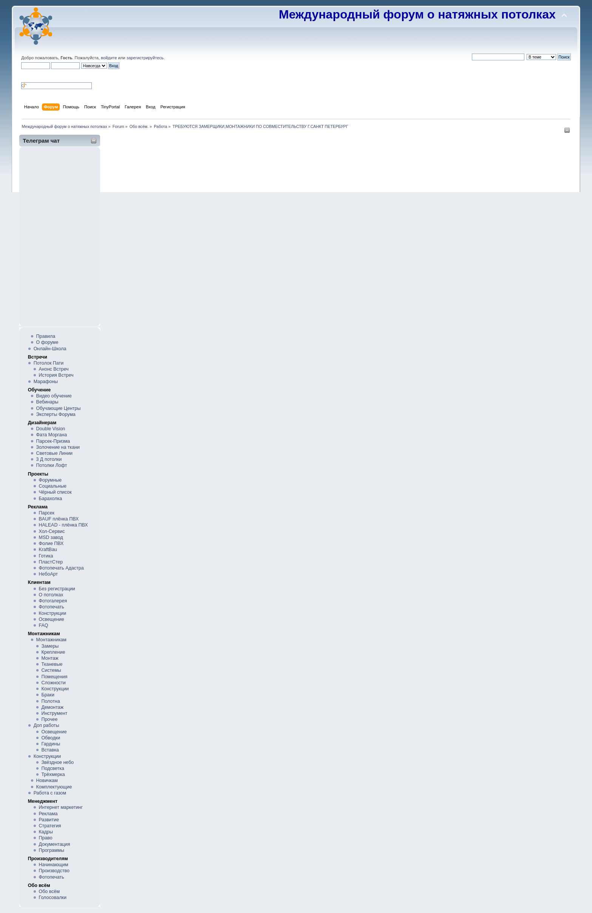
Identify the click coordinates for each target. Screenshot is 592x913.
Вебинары (47, 402)
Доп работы (46, 725)
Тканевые (51, 664)
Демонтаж (52, 707)
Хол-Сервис (52, 531)
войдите (109, 57)
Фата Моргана (51, 434)
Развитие (49, 819)
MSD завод (51, 537)
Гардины (50, 744)
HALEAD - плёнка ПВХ (63, 525)
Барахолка (50, 498)
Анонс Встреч (54, 369)
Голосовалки (52, 897)
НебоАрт (48, 574)
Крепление (53, 652)
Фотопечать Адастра (61, 568)
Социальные (53, 486)
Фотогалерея (53, 601)
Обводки (50, 738)
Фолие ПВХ (51, 543)
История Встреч (56, 375)
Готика (46, 556)
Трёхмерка (53, 774)
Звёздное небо (57, 762)
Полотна (50, 701)
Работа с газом (50, 793)
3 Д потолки (49, 459)
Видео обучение (54, 396)
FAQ (43, 625)
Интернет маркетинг (61, 807)
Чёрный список (55, 492)
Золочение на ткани (58, 447)
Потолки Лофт (51, 465)
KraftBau (48, 549)
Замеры (50, 646)
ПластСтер (51, 562)
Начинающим (53, 864)
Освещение (51, 619)
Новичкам (47, 780)
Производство (54, 870)
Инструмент (54, 713)
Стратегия (50, 825)
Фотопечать (51, 607)
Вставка (50, 750)
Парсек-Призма (53, 441)
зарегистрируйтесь (145, 57)
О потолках (51, 594)
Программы (51, 850)
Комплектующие (54, 787)
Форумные (50, 480)
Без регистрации (57, 588)
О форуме (47, 342)
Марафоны (46, 381)
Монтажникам (51, 639)
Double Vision (50, 428)
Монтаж (49, 658)
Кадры (46, 831)
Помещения (54, 676)
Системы (51, 670)
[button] (24, 75)
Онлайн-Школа (50, 348)
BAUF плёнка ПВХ (59, 519)
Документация (54, 844)
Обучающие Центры (58, 408)
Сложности (53, 682)
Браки (47, 694)
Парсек (46, 513)
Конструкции (52, 613)
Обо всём (49, 891)
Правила (46, 336)
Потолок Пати (48, 363)
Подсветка (52, 768)
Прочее (49, 719)
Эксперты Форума (56, 414)
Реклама (48, 813)
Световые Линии (54, 453)
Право (46, 838)
